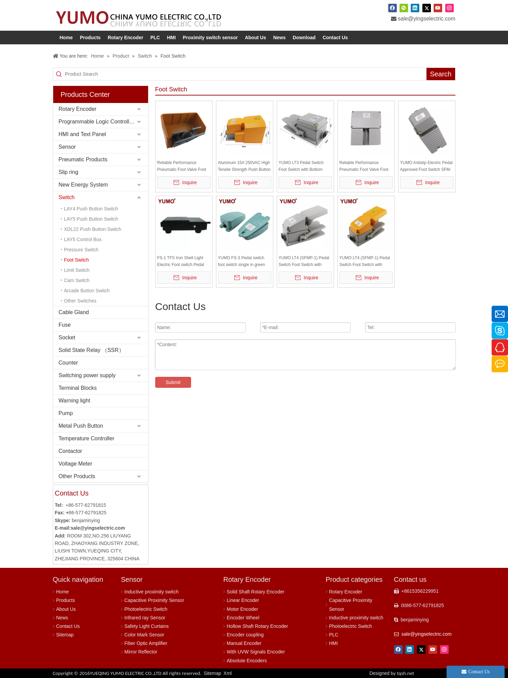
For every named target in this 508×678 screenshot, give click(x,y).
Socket (67, 337)
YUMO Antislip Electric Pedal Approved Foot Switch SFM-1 (426, 166)
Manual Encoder (244, 643)
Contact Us (68, 626)
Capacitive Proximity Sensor (154, 600)
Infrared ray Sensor (145, 617)
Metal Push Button (81, 426)
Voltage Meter (75, 464)
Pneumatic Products (83, 159)
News (62, 617)
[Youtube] (438, 7)
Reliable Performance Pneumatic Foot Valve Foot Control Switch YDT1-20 (181, 166)
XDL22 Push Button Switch (92, 229)
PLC (333, 634)
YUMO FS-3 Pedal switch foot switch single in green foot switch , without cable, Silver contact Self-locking (242, 261)
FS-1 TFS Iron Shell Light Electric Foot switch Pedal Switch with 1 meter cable (180, 261)
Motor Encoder (242, 609)
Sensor (67, 147)
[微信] (404, 7)
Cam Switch (77, 280)
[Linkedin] (415, 7)
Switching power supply (87, 375)
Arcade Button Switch (87, 290)
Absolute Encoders (247, 660)
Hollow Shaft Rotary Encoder (257, 626)
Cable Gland (74, 312)
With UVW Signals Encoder (256, 651)
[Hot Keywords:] (440, 74)
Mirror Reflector (141, 651)
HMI (333, 643)
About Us (66, 609)
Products (65, 600)
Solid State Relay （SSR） (91, 350)
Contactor (70, 451)
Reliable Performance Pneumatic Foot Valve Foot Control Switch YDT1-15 (364, 166)
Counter (68, 363)
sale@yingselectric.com (426, 18)
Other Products (77, 476)
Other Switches (80, 301)
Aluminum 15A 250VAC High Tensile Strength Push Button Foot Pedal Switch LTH (244, 166)
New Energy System (83, 185)
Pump (66, 413)
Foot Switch (76, 260)
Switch (67, 197)
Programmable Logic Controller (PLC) (103, 121)
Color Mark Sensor (144, 634)
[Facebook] (392, 7)
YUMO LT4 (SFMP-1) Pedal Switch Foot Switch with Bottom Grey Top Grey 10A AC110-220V (304, 261)
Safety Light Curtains (147, 626)
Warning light (74, 400)
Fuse (65, 325)
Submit (173, 382)
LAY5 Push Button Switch (91, 219)
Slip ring (68, 172)
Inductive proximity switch (152, 591)
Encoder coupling (245, 634)
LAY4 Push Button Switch (91, 208)
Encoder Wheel (243, 617)
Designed (391, 673)
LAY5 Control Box (83, 239)
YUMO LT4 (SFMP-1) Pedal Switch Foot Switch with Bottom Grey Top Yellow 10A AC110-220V (365, 261)
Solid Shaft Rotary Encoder (256, 591)
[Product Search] (245, 74)
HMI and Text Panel (82, 134)
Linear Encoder (243, 600)
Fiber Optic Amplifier (146, 643)
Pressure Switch (81, 249)
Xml (227, 673)
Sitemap (65, 634)
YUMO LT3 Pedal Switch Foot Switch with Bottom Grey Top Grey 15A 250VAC (304, 166)
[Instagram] (449, 7)
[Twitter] (426, 7)
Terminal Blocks (78, 388)
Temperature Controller (87, 438)
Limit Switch (77, 270)
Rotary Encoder (78, 109)
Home (62, 591)
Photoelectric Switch (146, 609)
